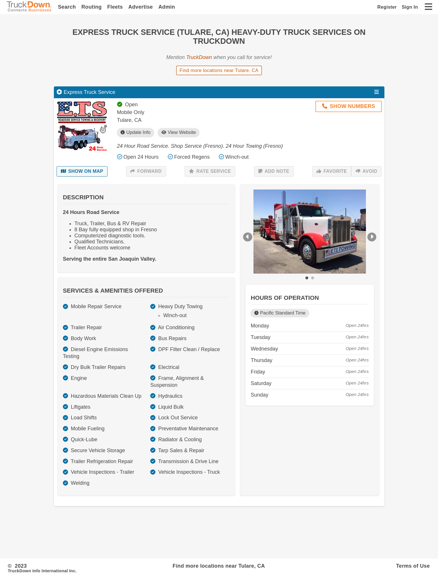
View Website (178, 132)
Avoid (366, 171)
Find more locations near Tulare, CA (219, 70)
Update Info (136, 132)
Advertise (140, 7)
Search (67, 7)
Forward (145, 171)
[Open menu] (376, 92)
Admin (166, 7)
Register (387, 7)
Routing (91, 7)
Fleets (115, 7)
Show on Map (82, 171)
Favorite (332, 171)
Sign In (410, 7)
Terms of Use (413, 566)
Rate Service (210, 171)
